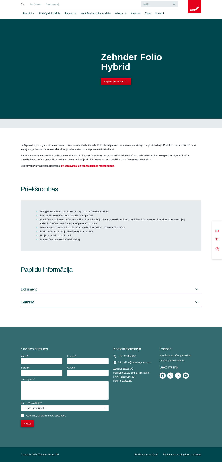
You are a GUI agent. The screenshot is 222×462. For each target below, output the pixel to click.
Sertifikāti (27, 302)
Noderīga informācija (49, 15)
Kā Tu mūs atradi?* (65, 406)
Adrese (88, 371)
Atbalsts (119, 15)
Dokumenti (29, 289)
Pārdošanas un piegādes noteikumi (182, 454)
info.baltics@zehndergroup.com (134, 362)
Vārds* (41, 359)
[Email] (217, 231)
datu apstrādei (57, 415)
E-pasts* (88, 359)
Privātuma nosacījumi (146, 454)
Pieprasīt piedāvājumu (114, 81)
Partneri (69, 15)
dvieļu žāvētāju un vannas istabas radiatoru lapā (87, 166)
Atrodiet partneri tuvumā (172, 360)
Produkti (27, 15)
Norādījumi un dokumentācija (96, 15)
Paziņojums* (65, 389)
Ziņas (148, 15)
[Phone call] (217, 239)
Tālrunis (41, 371)
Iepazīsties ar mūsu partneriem (175, 355)
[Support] (217, 249)
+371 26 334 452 (127, 356)
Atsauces (136, 15)
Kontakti (159, 15)
